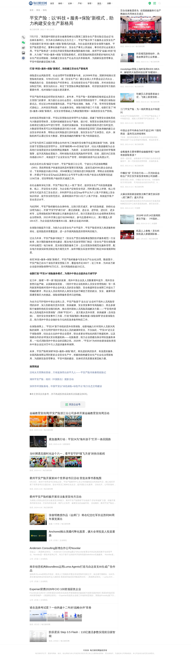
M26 (84, 394)
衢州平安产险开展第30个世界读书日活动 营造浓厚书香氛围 (66, 478)
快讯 (45, 10)
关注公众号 (72, 404)
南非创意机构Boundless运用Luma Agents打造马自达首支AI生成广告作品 (72, 568)
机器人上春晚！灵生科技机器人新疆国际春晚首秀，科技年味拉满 (147, 233)
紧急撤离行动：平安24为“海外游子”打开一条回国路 (80, 439)
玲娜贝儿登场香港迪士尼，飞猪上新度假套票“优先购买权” (147, 96)
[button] (61, 3)
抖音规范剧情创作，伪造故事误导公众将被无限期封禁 (147, 55)
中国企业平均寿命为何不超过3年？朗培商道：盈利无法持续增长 (140, 132)
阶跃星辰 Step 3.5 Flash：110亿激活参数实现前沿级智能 (82, 634)
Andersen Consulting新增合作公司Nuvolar (55, 548)
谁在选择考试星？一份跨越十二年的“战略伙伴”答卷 (60, 607)
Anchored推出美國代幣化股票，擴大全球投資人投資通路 (82, 533)
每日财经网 (95, 650)
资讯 (38, 10)
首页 (31, 10)
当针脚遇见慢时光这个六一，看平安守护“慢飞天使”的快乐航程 (67, 453)
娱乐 (138, 239)
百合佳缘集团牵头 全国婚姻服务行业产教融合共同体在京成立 (140, 12)
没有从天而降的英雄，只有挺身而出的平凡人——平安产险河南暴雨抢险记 (68, 372)
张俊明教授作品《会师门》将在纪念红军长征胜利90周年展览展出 (81, 517)
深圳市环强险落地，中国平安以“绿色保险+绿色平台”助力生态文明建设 (66, 386)
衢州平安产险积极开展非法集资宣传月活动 (55, 496)
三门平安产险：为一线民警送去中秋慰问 (140, 111)
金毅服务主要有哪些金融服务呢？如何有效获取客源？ (140, 153)
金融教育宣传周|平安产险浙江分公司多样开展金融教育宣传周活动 (69, 413)
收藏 (50, 524)
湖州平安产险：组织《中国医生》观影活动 (52, 379)
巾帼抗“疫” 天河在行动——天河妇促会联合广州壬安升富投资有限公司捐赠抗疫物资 (140, 175)
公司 (50, 540)
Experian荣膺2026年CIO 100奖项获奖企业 (55, 589)
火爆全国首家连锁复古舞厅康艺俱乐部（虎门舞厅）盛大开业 (140, 196)
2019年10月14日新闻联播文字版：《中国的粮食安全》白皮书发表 (148, 217)
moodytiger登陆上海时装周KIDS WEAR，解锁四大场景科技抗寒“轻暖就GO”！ (139, 71)
